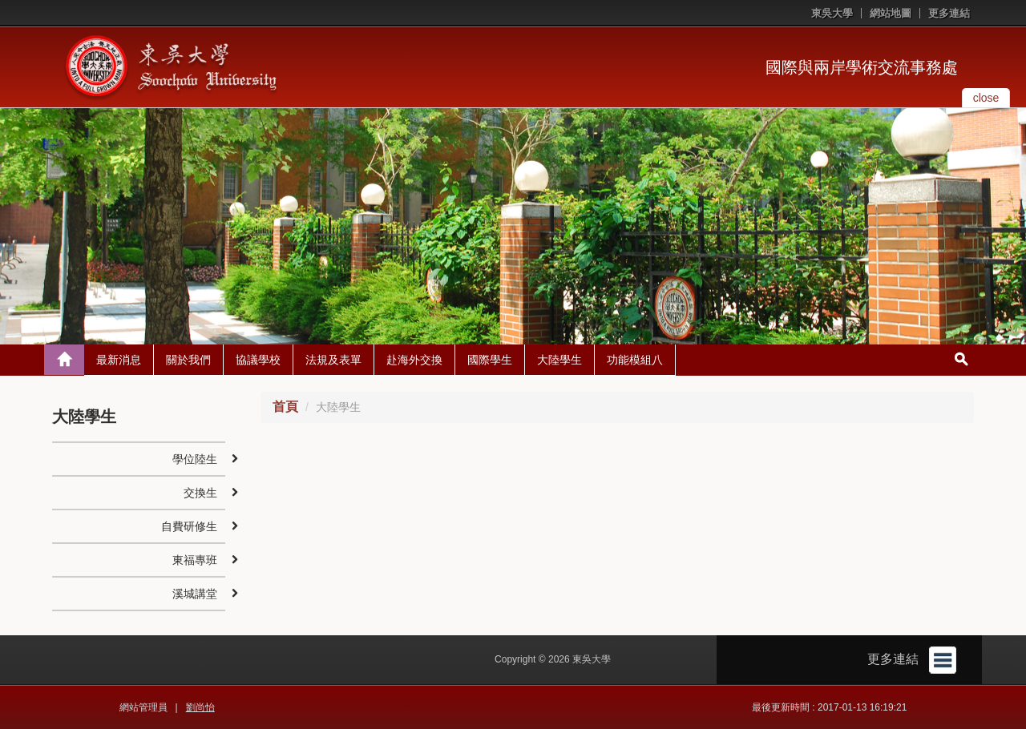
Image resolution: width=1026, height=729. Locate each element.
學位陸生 (194, 459)
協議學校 (258, 359)
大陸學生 (559, 359)
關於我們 (188, 359)
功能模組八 (635, 359)
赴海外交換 (414, 359)
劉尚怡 (200, 707)
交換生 (200, 492)
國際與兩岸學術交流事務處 (861, 67)
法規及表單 (333, 359)
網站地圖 (890, 13)
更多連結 (949, 13)
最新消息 (118, 359)
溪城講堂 (194, 593)
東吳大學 (832, 13)
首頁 (285, 406)
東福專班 (194, 560)
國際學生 (489, 359)
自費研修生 (189, 526)
